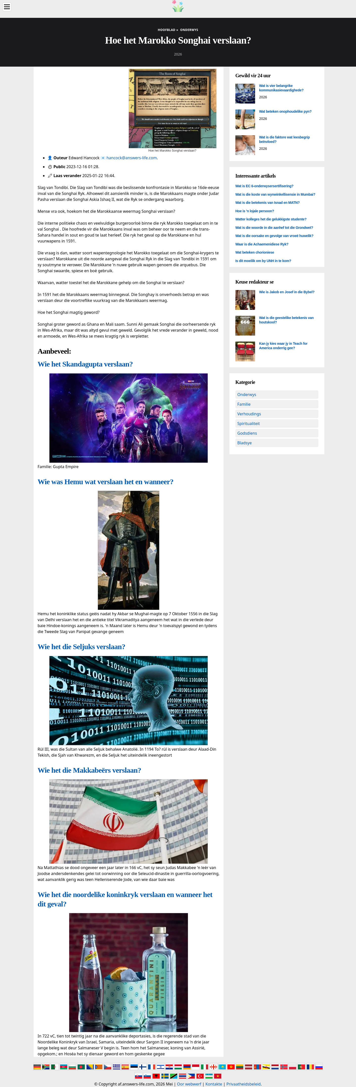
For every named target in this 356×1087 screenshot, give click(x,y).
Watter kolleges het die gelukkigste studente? (271, 219)
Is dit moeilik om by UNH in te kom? (263, 261)
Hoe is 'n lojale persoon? (254, 211)
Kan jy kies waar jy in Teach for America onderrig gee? (283, 346)
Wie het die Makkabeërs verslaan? (89, 770)
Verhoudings (249, 414)
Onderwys (246, 394)
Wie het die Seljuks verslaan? (81, 646)
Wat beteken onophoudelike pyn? (285, 111)
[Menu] (6, 6)
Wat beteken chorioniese (254, 252)
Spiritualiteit (248, 423)
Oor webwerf (189, 1084)
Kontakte (213, 1084)
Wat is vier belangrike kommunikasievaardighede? (281, 88)
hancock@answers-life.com (132, 157)
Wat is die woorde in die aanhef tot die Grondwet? (274, 228)
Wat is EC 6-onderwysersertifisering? (264, 186)
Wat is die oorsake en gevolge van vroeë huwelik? (274, 236)
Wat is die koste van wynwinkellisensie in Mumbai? (275, 194)
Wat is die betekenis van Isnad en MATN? (267, 203)
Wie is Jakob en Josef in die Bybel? (286, 292)
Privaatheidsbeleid (243, 1084)
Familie (244, 404)
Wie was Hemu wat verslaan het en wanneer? (105, 481)
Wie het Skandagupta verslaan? (85, 364)
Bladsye (244, 443)
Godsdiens (247, 433)
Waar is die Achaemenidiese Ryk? (262, 244)
